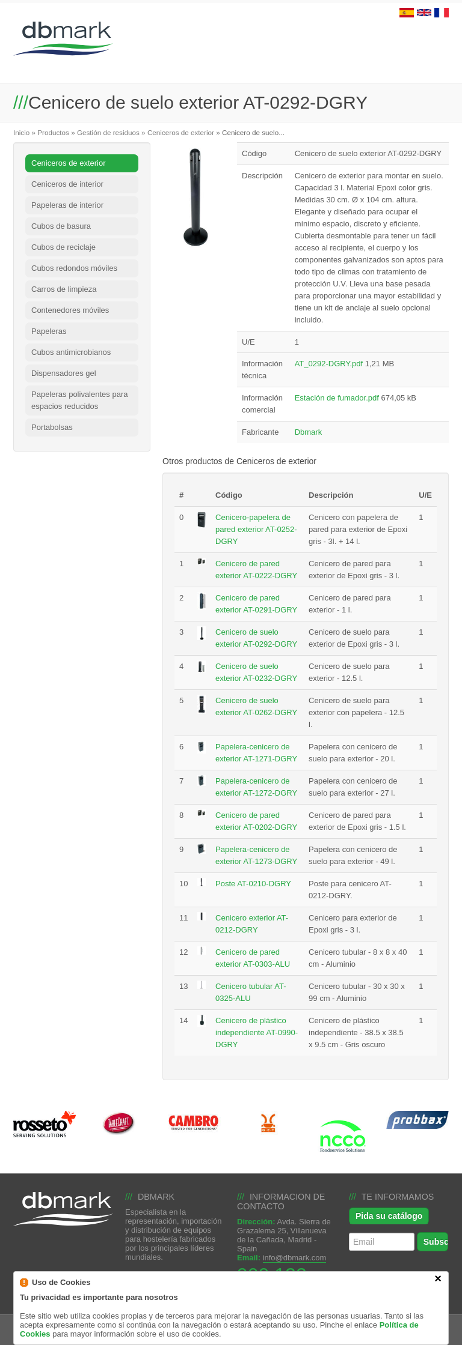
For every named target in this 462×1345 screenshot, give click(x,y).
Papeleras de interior (67, 205)
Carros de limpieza (63, 289)
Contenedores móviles (70, 310)
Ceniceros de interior (67, 184)
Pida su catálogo (389, 1216)
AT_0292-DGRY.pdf (329, 363)
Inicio (21, 132)
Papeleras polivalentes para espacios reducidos (79, 400)
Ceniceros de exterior (180, 132)
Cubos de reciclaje (63, 247)
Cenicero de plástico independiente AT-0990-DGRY (256, 1032)
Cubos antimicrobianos (71, 352)
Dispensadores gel (63, 373)
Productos (53, 132)
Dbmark (308, 432)
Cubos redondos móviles (74, 268)
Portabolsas (52, 427)
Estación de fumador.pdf (337, 397)
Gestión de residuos (108, 132)
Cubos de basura (61, 226)
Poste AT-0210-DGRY (253, 883)
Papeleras (49, 331)
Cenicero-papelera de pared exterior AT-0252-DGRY (256, 529)
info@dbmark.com (295, 1257)
